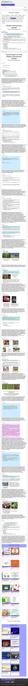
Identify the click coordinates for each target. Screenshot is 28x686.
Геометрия (23, 15)
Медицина (3, 18)
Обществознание (21, 18)
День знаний (12, 555)
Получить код (4, 31)
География (19, 15)
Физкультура (3, 21)
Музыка (7, 18)
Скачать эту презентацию (14, 29)
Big (8, 2)
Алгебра (3, 15)
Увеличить (24, 31)
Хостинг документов (23, 684)
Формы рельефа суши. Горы (15, 672)
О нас (2, 684)
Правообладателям (7, 684)
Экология (21, 21)
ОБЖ (17, 18)
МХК (9, 18)
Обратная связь (13, 684)
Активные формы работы (5, 635)
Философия (7, 21)
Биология (16, 15)
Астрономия (12, 15)
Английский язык (7, 15)
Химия (11, 21)
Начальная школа (13, 18)
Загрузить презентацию (8, 4)
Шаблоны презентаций (16, 21)
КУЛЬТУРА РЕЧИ (4, 567)
